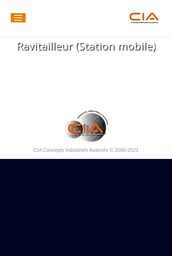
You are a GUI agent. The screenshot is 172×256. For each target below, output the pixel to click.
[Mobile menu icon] (18, 17)
